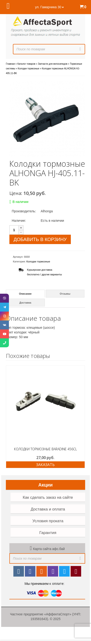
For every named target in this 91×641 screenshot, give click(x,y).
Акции (45, 484)
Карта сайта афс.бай (49, 549)
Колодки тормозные (38, 261)
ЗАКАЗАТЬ (45, 464)
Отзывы (65, 293)
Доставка (25, 302)
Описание (25, 293)
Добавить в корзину (40, 239)
